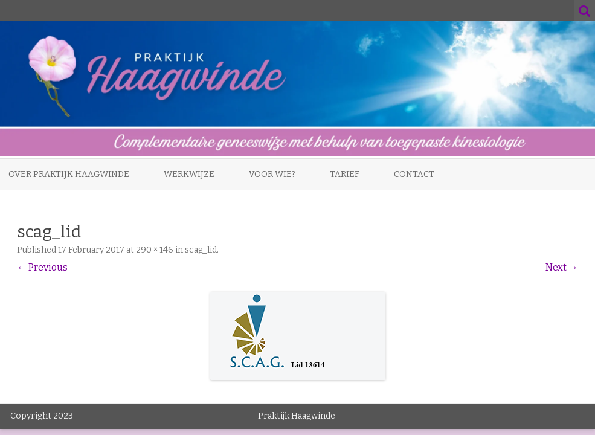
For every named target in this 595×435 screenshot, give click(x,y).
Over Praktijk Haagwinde (68, 174)
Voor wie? (272, 174)
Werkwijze (189, 174)
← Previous (42, 267)
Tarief (344, 174)
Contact (414, 174)
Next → (561, 267)
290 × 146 (154, 250)
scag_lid (201, 250)
